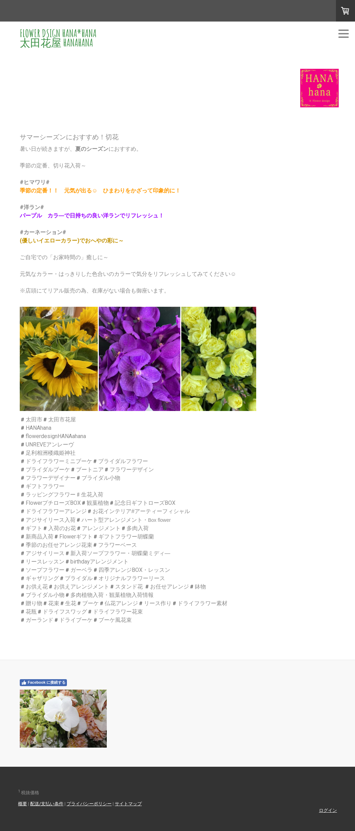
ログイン (328, 810)
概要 (22, 803)
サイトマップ (128, 803)
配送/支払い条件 (46, 803)
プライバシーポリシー (89, 803)
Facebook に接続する (43, 682)
